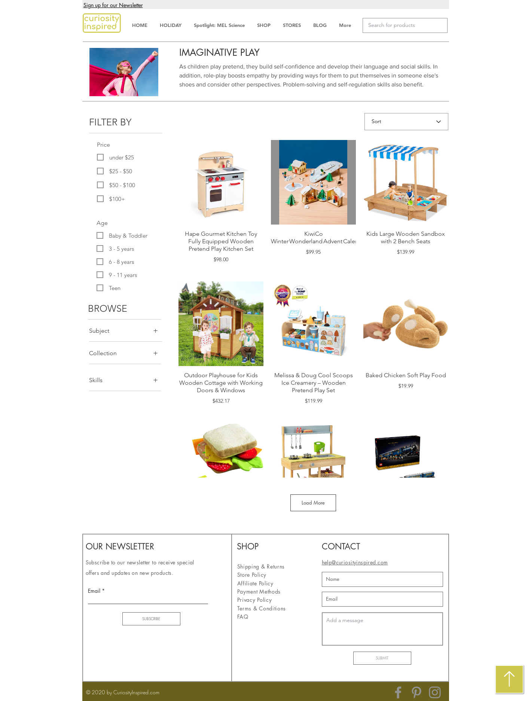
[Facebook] (398, 692)
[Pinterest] (416, 692)
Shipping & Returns (262, 566)
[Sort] (406, 121)
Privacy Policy (254, 599)
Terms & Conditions (261, 608)
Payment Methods (260, 591)
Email (94, 591)
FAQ (242, 616)
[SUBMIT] (382, 658)
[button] (113, 5)
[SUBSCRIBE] (151, 618)
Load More (313, 502)
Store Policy (251, 574)
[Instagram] (435, 692)
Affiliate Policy (256, 583)
